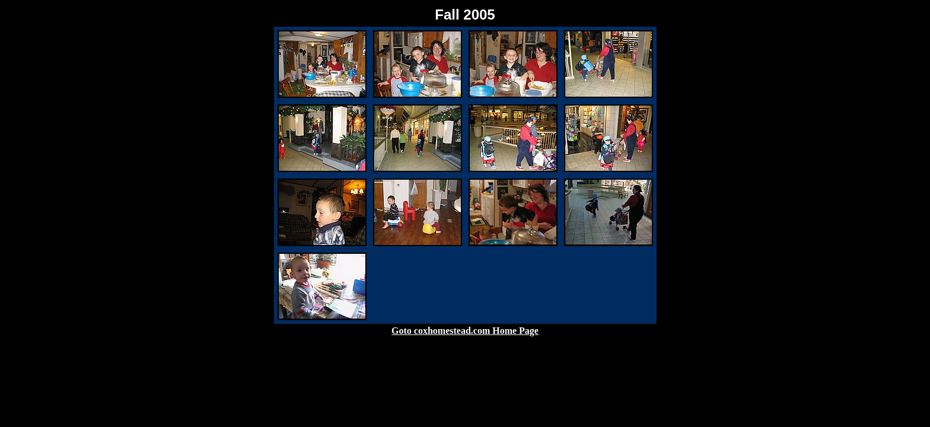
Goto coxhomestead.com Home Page (465, 331)
